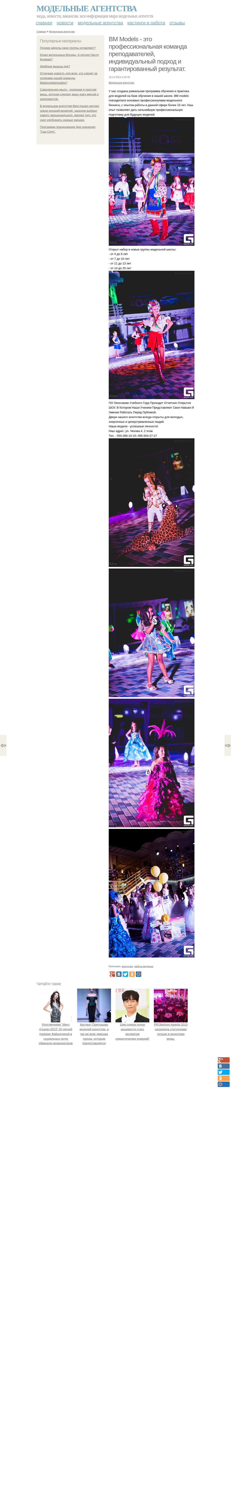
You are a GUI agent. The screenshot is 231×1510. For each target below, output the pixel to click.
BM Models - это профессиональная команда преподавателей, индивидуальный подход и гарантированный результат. (148, 54)
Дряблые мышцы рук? (55, 66)
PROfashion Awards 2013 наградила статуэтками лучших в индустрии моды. (171, 1029)
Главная (44, 22)
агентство (127, 966)
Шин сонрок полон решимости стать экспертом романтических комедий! (132, 1029)
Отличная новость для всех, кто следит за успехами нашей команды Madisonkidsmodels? (68, 78)
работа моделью (143, 966)
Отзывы (177, 22)
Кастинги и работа (146, 22)
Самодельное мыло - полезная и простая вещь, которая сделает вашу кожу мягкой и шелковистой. (69, 94)
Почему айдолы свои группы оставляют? (67, 48)
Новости (65, 22)
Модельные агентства (87, 8)
